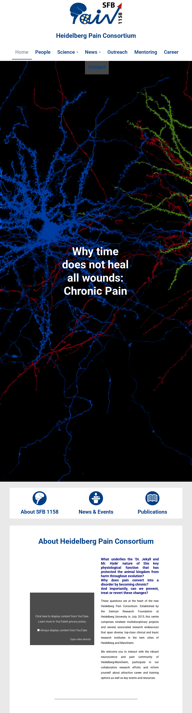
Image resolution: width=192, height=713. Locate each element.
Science (66, 52)
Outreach (118, 52)
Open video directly (80, 639)
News (93, 52)
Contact (96, 68)
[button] (67, 52)
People (41, 52)
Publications (152, 512)
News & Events (96, 512)
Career (174, 52)
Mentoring (147, 52)
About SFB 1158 (40, 512)
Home (19, 52)
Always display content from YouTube (63, 630)
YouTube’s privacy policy (71, 621)
